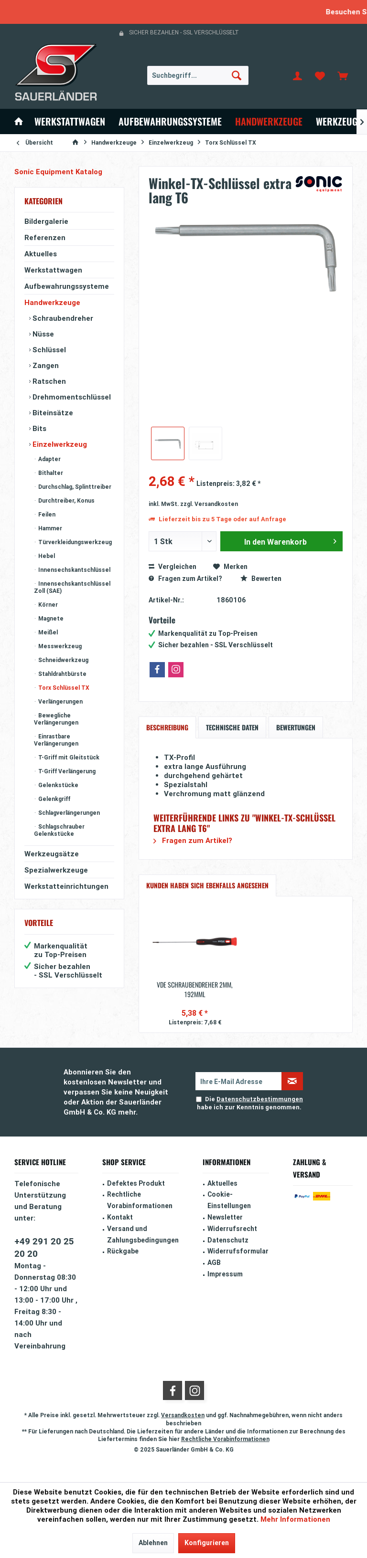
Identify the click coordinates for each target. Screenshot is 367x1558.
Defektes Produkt (136, 1183)
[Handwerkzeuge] (268, 121)
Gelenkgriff (53, 798)
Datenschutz (227, 1240)
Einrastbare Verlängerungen (56, 740)
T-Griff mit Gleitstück (68, 757)
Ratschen (48, 381)
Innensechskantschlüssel (73, 569)
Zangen (45, 365)
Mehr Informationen (295, 1519)
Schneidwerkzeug (62, 659)
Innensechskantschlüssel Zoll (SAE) (72, 587)
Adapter (49, 459)
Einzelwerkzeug (59, 444)
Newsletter (225, 1217)
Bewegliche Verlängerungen (56, 719)
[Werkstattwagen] (70, 121)
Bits (38, 428)
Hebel (46, 555)
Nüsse (42, 333)
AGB (214, 1262)
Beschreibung (167, 727)
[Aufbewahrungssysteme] (170, 121)
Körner (47, 604)
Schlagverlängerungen (68, 812)
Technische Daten (232, 727)
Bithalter (50, 472)
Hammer (49, 528)
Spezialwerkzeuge (56, 869)
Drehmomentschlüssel (71, 396)
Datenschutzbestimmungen (259, 1099)
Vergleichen (172, 566)
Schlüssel (48, 349)
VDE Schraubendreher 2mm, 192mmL (195, 989)
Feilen (46, 514)
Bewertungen (295, 727)
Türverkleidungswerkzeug (74, 542)
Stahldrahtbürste (61, 673)
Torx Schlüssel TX (63, 687)
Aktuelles (40, 253)
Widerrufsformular (238, 1251)
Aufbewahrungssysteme (66, 286)
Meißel (47, 632)
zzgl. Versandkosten (209, 503)
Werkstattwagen (53, 269)
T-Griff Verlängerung (66, 771)
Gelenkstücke (57, 785)
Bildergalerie (46, 221)
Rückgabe (123, 1251)
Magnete (50, 618)
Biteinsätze (52, 412)
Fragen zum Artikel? (185, 578)
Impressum (225, 1274)
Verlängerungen (60, 701)
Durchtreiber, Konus (66, 500)
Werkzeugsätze (51, 853)
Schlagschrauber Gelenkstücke (59, 830)
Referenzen (44, 237)
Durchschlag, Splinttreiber (74, 486)
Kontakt (120, 1217)
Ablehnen (153, 1542)
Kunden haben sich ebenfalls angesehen (207, 885)
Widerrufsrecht (232, 1228)
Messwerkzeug (59, 646)
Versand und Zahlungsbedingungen (143, 1234)
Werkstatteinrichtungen (66, 886)
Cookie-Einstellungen (229, 1200)
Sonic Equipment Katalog (58, 171)
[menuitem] (343, 75)
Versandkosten (183, 1415)
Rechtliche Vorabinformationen (140, 1200)
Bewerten (260, 578)
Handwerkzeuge (52, 302)
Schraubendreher (62, 318)
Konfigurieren (206, 1542)
